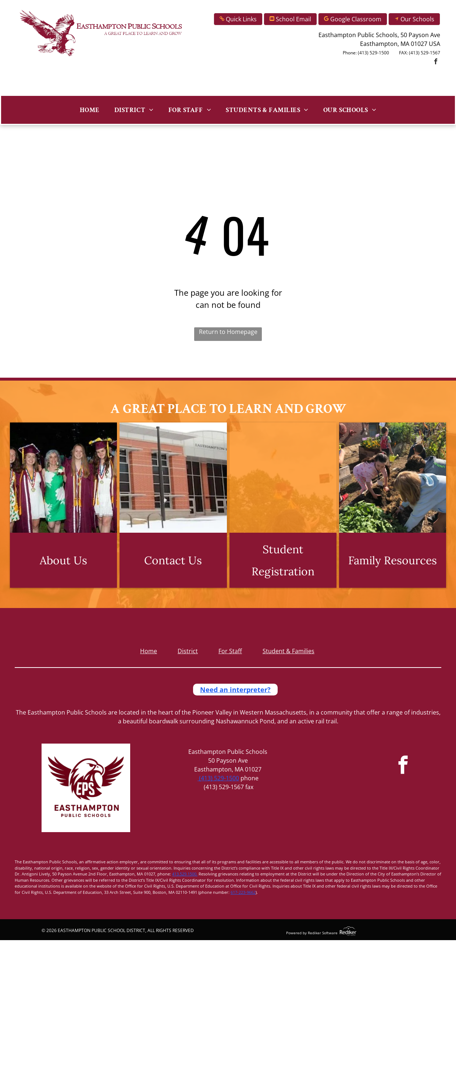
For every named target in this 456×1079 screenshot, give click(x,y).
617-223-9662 (243, 892)
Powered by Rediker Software (312, 932)
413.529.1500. (184, 874)
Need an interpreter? (235, 689)
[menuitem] (89, 110)
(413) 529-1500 (218, 778)
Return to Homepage (228, 332)
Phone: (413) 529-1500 (366, 53)
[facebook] (435, 62)
